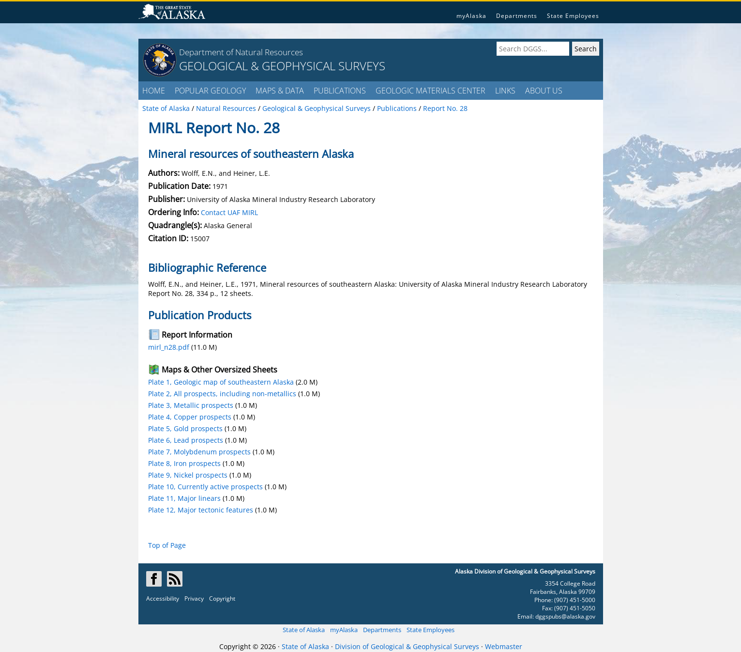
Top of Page (167, 545)
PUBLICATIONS (340, 90)
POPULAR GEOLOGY (210, 90)
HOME (153, 90)
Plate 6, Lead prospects (185, 440)
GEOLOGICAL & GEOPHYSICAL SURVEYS (282, 66)
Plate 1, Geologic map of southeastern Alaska (221, 382)
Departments (516, 16)
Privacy (194, 598)
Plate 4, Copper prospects (189, 416)
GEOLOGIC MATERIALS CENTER (430, 90)
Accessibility (162, 598)
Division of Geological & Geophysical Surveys (407, 646)
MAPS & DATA (280, 90)
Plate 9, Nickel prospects (187, 475)
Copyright (222, 598)
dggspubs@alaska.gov (565, 616)
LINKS (505, 90)
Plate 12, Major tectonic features (200, 509)
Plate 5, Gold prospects (185, 428)
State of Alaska (304, 629)
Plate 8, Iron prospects (184, 463)
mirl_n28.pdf (168, 347)
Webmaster (503, 646)
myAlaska (471, 16)
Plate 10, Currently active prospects (205, 486)
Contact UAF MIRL (229, 212)
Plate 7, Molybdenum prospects (199, 451)
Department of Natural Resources (241, 52)
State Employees (573, 16)
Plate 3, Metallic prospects (190, 405)
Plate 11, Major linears (184, 498)
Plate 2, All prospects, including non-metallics (222, 393)
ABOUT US (543, 90)
